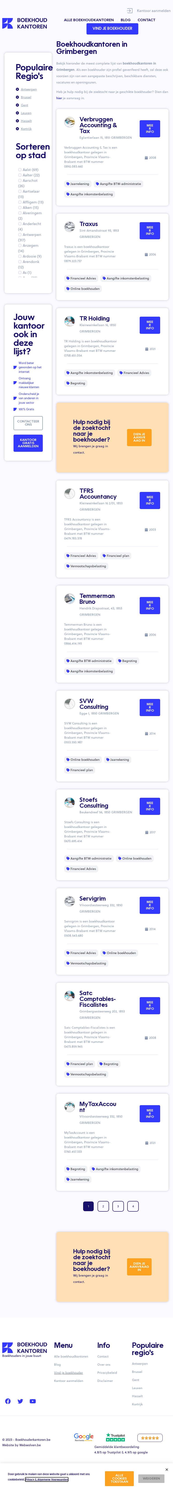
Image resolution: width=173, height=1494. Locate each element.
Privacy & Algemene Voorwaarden (46, 1479)
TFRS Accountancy (98, 494)
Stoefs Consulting (94, 803)
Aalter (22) (31, 175)
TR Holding (95, 319)
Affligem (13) (33, 202)
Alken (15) (31, 207)
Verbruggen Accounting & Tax (98, 125)
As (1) (27, 272)
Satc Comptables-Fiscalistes (98, 999)
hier (59, 98)
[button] (166, 1469)
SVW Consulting (94, 704)
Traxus (89, 224)
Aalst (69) (31, 169)
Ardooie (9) (32, 256)
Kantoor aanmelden (154, 10)
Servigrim (93, 899)
